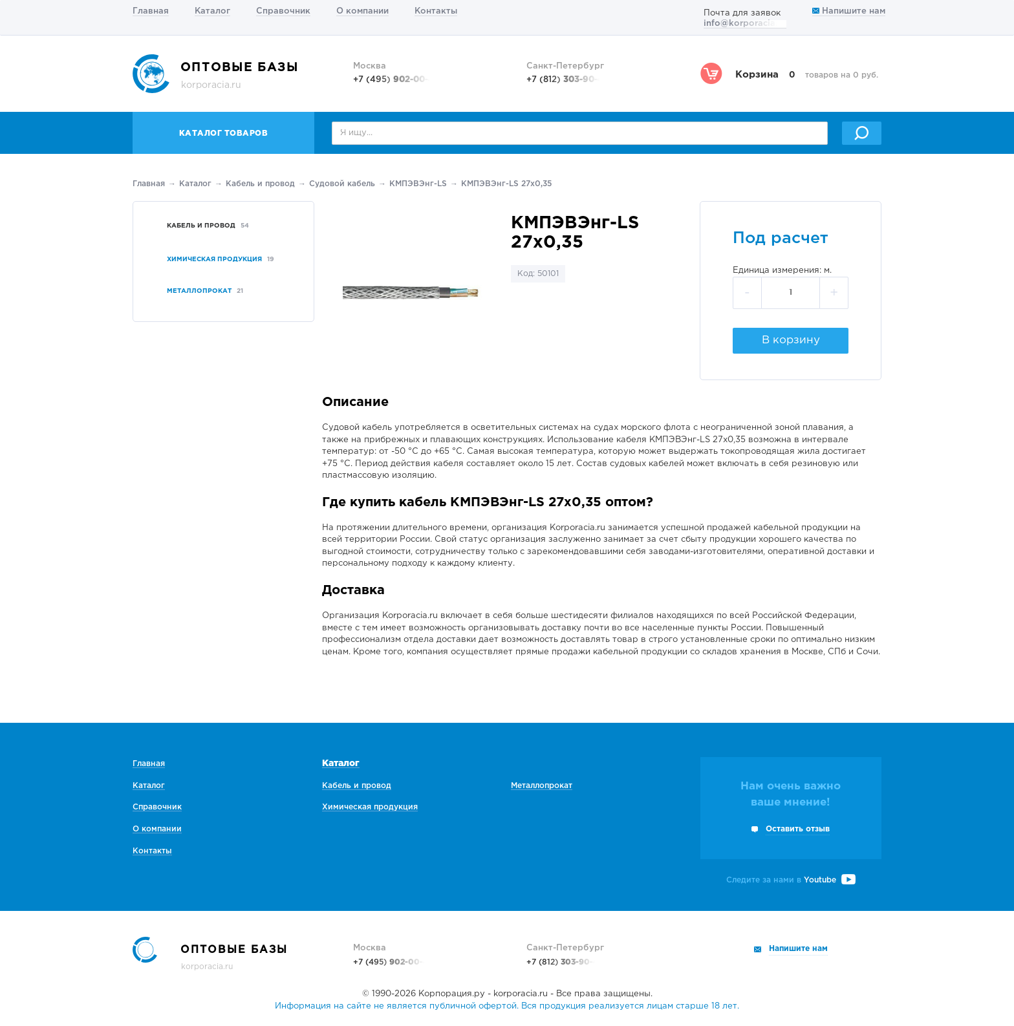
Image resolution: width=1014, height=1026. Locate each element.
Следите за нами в (791, 880)
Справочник (283, 11)
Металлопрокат (541, 785)
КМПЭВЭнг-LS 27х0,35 (506, 183)
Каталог (212, 11)
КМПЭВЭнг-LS (418, 183)
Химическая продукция (370, 807)
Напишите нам (848, 11)
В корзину (791, 340)
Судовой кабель (342, 183)
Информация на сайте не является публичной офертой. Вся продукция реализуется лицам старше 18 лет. (507, 1006)
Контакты (436, 11)
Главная (151, 11)
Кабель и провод (260, 183)
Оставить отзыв (798, 829)
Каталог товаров (223, 133)
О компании (362, 11)
